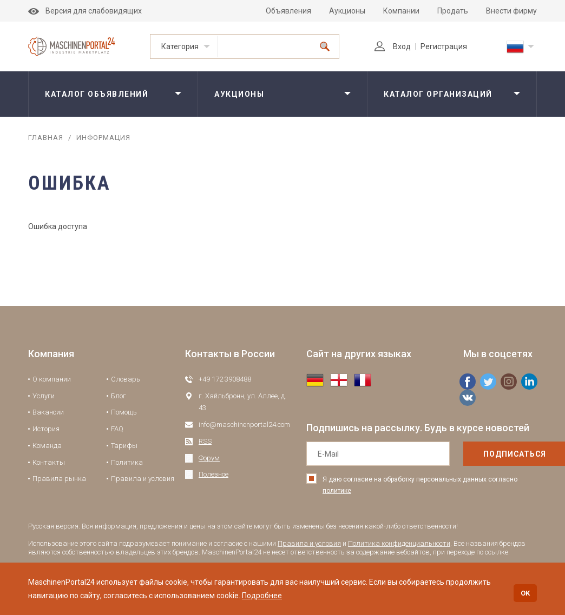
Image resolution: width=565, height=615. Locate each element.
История (46, 429)
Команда (47, 446)
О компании (51, 379)
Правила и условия (142, 478)
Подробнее (262, 595)
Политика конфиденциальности (399, 543)
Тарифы (124, 446)
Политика (127, 462)
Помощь (124, 412)
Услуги (43, 396)
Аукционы (347, 10)
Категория (180, 46)
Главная (45, 137)
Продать (452, 10)
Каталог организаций (438, 94)
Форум (209, 458)
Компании (401, 10)
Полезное (213, 474)
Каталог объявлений (96, 94)
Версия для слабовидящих (85, 10)
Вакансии (48, 412)
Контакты (48, 462)
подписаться (492, 454)
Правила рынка (59, 478)
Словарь (125, 379)
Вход (393, 46)
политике (337, 490)
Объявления (288, 10)
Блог (118, 396)
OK (525, 593)
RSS (205, 441)
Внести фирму (511, 10)
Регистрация (444, 46)
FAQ (117, 429)
